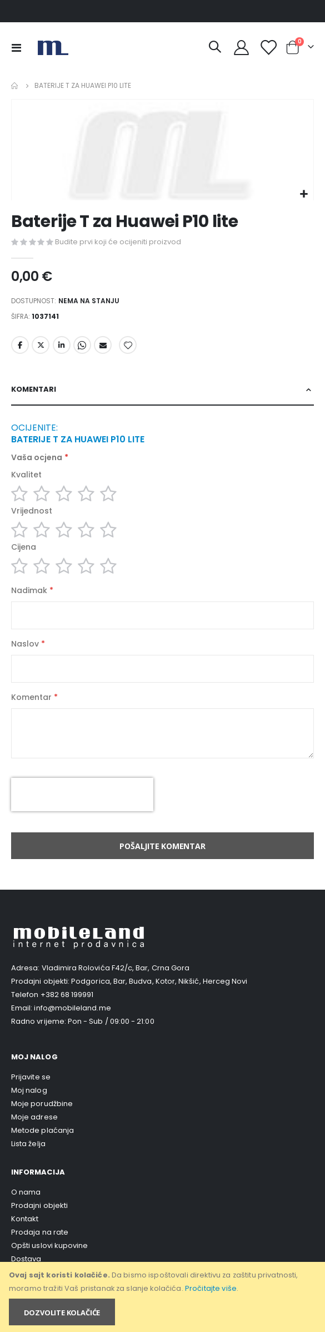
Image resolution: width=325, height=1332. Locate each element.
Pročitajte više (211, 1288)
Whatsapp (82, 345)
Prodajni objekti (39, 1205)
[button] (303, 194)
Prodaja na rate (39, 1232)
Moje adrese (34, 1117)
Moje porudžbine (42, 1103)
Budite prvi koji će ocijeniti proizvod (118, 241)
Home (15, 85)
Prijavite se (31, 1077)
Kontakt (24, 1218)
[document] (163, 1297)
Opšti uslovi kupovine (49, 1245)
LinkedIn (62, 345)
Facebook (20, 345)
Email (103, 345)
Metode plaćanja (42, 1130)
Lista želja (28, 1143)
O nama (26, 1192)
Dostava (26, 1259)
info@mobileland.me (72, 1008)
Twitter (40, 345)
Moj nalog (29, 1090)
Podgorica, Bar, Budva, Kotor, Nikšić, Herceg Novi (159, 981)
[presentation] (82, 794)
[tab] (162, 390)
